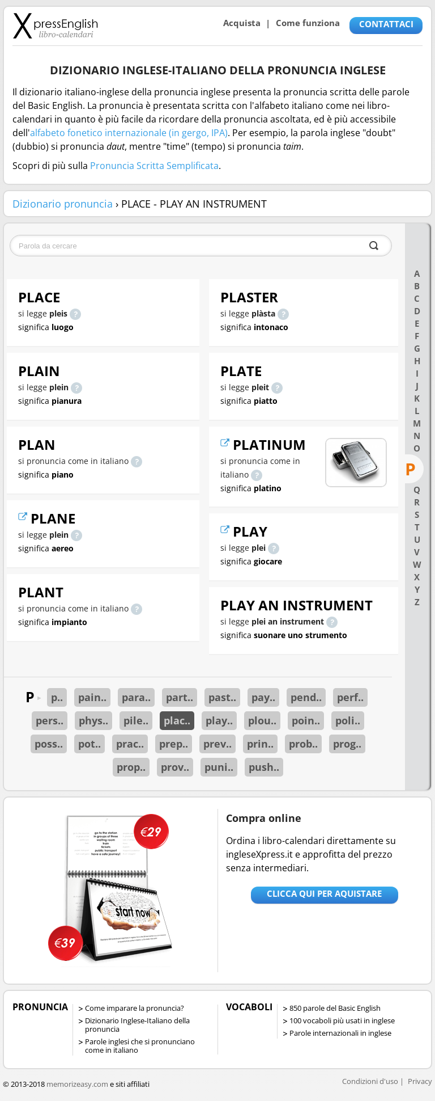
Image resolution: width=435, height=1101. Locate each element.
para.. (136, 697)
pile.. (135, 720)
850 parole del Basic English (335, 1008)
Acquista (242, 22)
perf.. (350, 697)
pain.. (92, 697)
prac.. (130, 743)
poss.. (49, 743)
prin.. (260, 743)
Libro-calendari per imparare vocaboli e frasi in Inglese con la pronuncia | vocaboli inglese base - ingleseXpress (55, 25)
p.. (57, 697)
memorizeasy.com (77, 1084)
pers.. (49, 720)
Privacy (420, 1081)
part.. (179, 697)
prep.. (173, 743)
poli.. (347, 720)
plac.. (177, 720)
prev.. (217, 743)
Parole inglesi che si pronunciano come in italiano (140, 1045)
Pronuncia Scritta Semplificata (154, 165)
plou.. (262, 720)
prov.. (175, 767)
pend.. (306, 697)
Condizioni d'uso (370, 1081)
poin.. (306, 720)
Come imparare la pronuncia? (134, 1008)
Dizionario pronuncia (62, 203)
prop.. (131, 767)
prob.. (303, 743)
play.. (219, 720)
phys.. (93, 720)
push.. (264, 767)
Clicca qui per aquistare (324, 893)
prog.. (347, 743)
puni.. (218, 767)
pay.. (263, 697)
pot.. (89, 743)
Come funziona (308, 22)
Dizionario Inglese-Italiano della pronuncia (137, 1024)
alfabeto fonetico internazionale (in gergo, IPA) (129, 132)
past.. (222, 697)
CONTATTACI (386, 23)
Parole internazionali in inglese (340, 1033)
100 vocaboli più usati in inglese (342, 1020)
